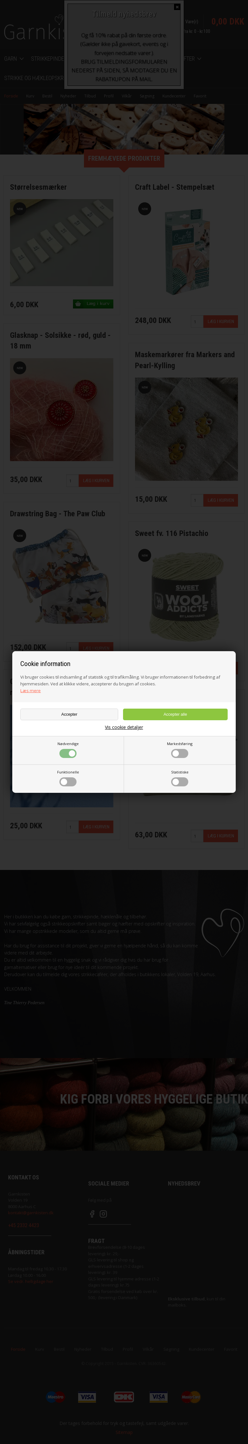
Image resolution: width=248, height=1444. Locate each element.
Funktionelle (68, 778)
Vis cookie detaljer (124, 727)
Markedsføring (179, 749)
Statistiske (180, 778)
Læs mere (30, 690)
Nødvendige (68, 749)
